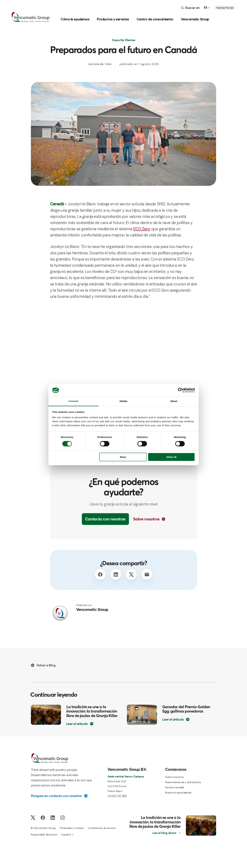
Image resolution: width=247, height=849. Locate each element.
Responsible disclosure (44, 834)
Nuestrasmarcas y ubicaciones (183, 782)
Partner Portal (225, 8)
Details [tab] (123, 401)
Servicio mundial (174, 787)
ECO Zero (141, 228)
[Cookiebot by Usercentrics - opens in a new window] (180, 390)
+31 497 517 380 (117, 795)
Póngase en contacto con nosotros (56, 796)
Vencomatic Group (195, 19)
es (205, 7)
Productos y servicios (113, 19)
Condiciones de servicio (102, 828)
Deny (123, 457)
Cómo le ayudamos (75, 19)
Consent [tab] (73, 401)
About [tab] (173, 401)
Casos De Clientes (123, 40)
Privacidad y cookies (72, 828)
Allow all (171, 457)
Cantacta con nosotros (105, 519)
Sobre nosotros (146, 519)
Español (66, 834)
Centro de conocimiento (155, 19)
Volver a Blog (46, 665)
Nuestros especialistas (178, 792)
